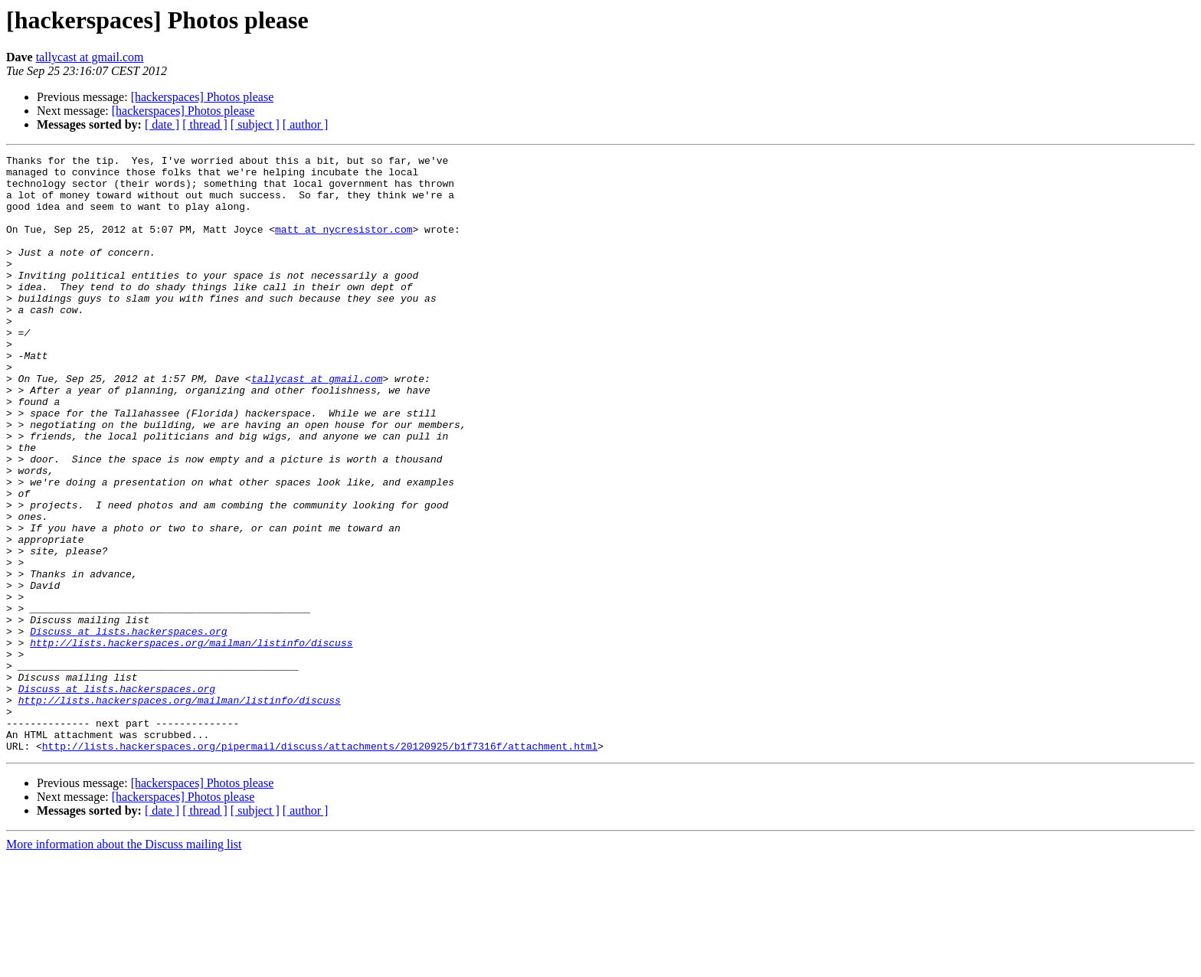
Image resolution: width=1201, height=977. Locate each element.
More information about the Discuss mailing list (124, 963)
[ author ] (306, 124)
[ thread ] (204, 124)
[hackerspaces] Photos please (202, 96)
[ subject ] (255, 124)
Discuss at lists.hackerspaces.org (128, 727)
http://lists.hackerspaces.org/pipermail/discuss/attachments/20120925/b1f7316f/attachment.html (319, 865)
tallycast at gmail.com (90, 57)
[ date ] (162, 124)
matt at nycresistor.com (343, 245)
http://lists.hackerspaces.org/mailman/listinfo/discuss (191, 741)
